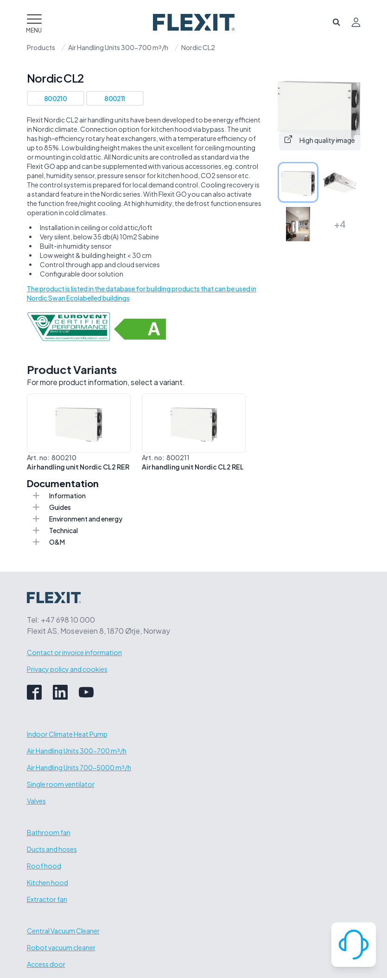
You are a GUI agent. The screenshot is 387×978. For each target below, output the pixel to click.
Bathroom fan (48, 832)
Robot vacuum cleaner (61, 947)
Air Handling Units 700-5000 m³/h (79, 767)
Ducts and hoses (52, 849)
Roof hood (44, 866)
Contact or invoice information (74, 652)
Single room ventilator (61, 784)
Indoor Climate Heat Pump (67, 734)
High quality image (320, 139)
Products (41, 47)
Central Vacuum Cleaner (63, 931)
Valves (36, 801)
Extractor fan (47, 899)
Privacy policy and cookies (67, 669)
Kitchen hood (47, 882)
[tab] (298, 182)
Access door (46, 964)
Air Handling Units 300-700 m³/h (118, 47)
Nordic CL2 (198, 47)
